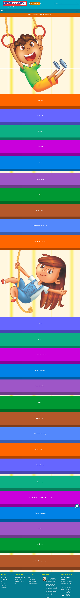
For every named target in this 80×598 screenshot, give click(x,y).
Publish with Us (4, 579)
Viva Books (30, 577)
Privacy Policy (18, 579)
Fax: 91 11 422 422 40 (66, 589)
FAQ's (2, 581)
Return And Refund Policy (19, 582)
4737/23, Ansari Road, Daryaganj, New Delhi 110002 (66, 583)
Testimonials (4, 585)
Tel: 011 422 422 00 (66, 587)
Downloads (4, 587)
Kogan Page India (32, 581)
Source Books (31, 579)
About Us (3, 577)
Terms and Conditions (20, 577)
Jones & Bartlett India (33, 583)
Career (3, 583)
